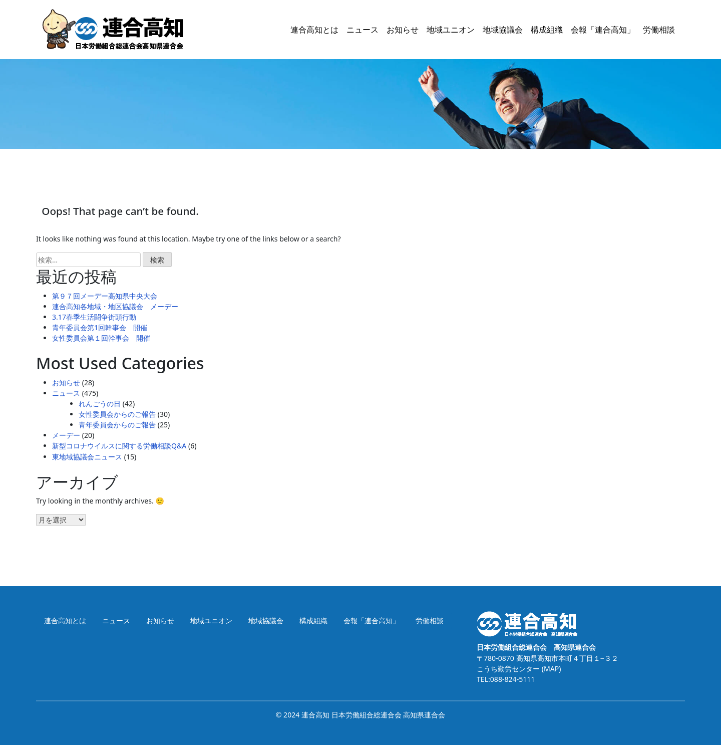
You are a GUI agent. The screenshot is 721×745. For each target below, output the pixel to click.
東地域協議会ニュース (87, 456)
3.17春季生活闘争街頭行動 (94, 317)
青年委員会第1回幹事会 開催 (99, 327)
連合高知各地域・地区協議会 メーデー (115, 306)
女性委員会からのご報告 (117, 414)
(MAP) (550, 668)
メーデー (66, 435)
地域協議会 (503, 29)
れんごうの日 (100, 403)
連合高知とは (314, 29)
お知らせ (403, 29)
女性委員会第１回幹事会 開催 (101, 338)
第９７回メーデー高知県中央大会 (104, 296)
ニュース (362, 29)
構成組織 (547, 29)
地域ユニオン (451, 29)
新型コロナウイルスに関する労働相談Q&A (119, 445)
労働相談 (659, 29)
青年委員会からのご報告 (117, 424)
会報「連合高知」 (603, 29)
